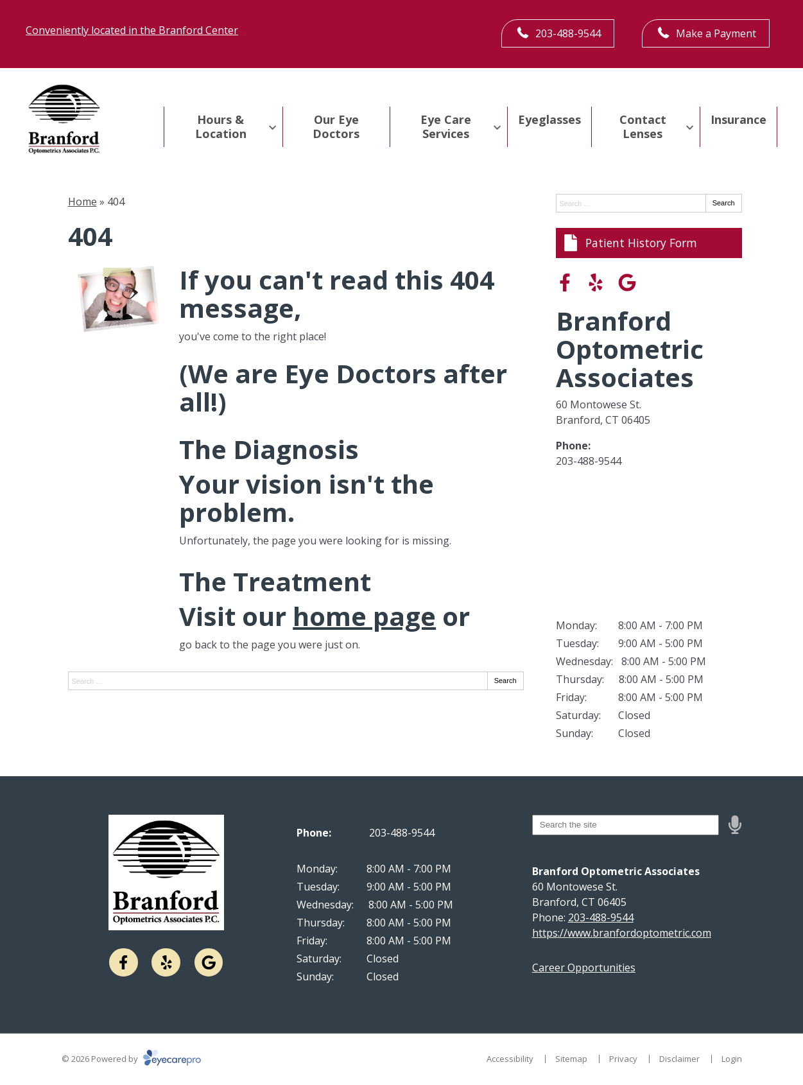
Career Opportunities (583, 967)
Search (505, 680)
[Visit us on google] (627, 282)
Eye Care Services (445, 126)
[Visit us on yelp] (596, 282)
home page (364, 616)
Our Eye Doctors (336, 126)
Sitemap (571, 1058)
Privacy (623, 1058)
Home (82, 202)
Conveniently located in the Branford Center (132, 30)
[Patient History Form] (649, 242)
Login (731, 1058)
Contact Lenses (642, 126)
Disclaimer (679, 1058)
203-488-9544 (588, 461)
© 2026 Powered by (131, 1058)
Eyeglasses (549, 119)
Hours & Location (220, 126)
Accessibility (510, 1058)
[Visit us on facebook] (565, 282)
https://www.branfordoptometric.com (621, 933)
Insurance (738, 119)
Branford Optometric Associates (630, 349)
